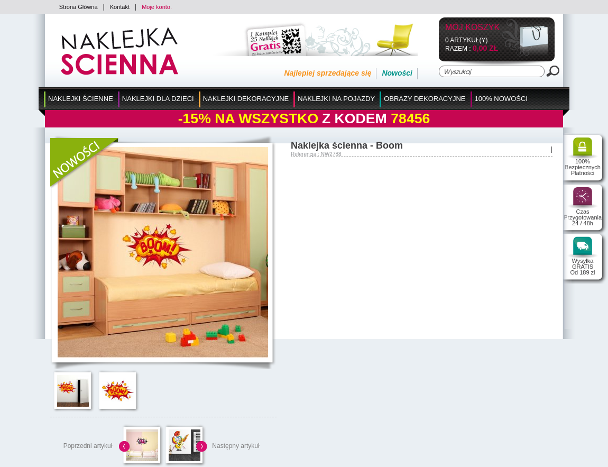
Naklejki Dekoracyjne (246, 99)
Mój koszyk (472, 28)
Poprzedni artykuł (88, 446)
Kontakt (120, 7)
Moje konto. (157, 7)
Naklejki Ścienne (80, 99)
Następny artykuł (235, 446)
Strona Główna (78, 7)
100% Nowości (501, 99)
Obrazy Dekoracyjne (424, 99)
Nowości (397, 73)
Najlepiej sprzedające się (327, 73)
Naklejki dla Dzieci (158, 99)
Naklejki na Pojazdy (336, 99)
